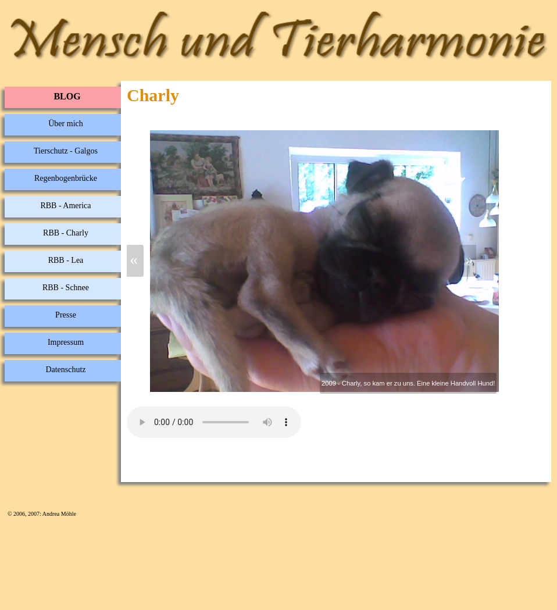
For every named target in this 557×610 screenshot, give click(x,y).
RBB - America (65, 205)
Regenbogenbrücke (65, 178)
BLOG (66, 96)
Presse (65, 315)
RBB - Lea (66, 260)
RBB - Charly (65, 233)
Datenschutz (65, 369)
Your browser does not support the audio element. (214, 422)
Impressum (66, 342)
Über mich (65, 123)
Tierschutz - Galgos (66, 151)
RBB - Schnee (65, 287)
